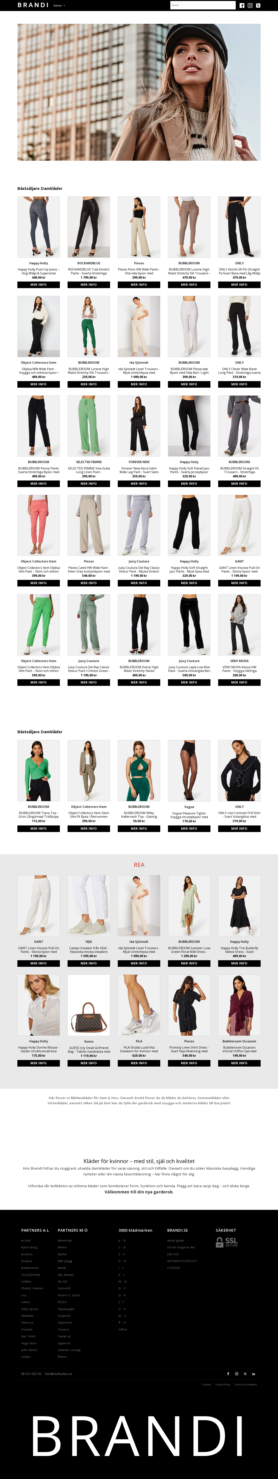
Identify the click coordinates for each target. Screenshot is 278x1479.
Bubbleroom (30, 1267)
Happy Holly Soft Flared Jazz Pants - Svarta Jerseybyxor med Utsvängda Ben (189, 470)
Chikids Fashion (32, 1288)
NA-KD (62, 1281)
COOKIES (173, 1267)
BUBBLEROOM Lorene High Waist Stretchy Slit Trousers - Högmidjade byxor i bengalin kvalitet (89, 371)
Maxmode (65, 1240)
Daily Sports (30, 1308)
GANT (239, 561)
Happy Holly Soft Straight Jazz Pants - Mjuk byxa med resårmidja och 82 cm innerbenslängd (189, 569)
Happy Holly (38, 263)
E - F (122, 1254)
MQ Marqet (66, 1274)
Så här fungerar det (181, 1247)
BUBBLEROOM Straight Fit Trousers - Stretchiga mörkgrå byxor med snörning (239, 470)
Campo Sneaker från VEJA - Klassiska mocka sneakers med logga (88, 950)
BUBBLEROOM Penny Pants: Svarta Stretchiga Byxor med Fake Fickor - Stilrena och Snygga (38, 470)
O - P (122, 1288)
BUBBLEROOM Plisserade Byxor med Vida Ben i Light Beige (189, 371)
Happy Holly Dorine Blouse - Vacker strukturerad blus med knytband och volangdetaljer (38, 1049)
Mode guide (175, 1240)
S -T (121, 1302)
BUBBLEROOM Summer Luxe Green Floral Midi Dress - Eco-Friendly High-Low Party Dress (189, 950)
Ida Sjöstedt (139, 362)
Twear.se (64, 1336)
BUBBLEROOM (189, 263)
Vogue (189, 807)
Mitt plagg (65, 1261)
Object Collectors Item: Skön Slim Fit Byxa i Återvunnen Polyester (89, 814)
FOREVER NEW (139, 462)
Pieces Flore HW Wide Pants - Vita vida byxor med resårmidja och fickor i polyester (139, 271)
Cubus (25, 1302)
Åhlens (62, 1356)
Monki (62, 1267)
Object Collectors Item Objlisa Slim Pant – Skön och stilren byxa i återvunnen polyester (38, 569)
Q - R (122, 1295)
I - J (121, 1267)
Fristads (27, 1329)
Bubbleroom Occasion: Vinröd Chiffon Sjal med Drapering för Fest (239, 1049)
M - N (123, 1281)
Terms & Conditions (246, 1384)
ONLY (239, 263)
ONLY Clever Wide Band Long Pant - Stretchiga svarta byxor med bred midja (239, 371)
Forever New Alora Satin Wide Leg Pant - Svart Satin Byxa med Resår (139, 470)
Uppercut (64, 1343)
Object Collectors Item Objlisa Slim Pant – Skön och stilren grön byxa (38, 669)
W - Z (122, 1315)
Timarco (64, 1329)
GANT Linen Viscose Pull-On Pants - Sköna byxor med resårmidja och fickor (239, 569)
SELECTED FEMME (89, 462)
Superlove (65, 1322)
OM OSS (173, 1254)
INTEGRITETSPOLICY (182, 1261)
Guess (88, 1041)
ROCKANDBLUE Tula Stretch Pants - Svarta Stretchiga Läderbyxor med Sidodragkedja (88, 271)
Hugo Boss (29, 1343)
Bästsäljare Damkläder (40, 189)
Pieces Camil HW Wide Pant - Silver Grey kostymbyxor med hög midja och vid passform (89, 569)
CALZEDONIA (30, 1274)
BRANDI (139, 1434)
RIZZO (62, 1302)
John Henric (29, 1349)
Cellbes (26, 1281)
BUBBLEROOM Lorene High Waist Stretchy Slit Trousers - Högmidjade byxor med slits (189, 271)
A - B (122, 1240)
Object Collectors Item (38, 362)
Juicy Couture (139, 561)
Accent (26, 1240)
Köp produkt (38, 285)
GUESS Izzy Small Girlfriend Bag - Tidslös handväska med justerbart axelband (89, 1049)
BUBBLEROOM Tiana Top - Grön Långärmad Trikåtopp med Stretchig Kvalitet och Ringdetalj (39, 814)
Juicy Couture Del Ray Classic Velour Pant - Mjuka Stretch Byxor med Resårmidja (139, 569)
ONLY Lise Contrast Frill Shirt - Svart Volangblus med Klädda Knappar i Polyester (239, 814)
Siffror (123, 1329)
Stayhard (64, 1315)
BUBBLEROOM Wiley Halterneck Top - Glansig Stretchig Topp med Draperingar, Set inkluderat (139, 814)
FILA (139, 1041)
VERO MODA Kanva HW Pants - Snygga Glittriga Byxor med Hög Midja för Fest (239, 669)
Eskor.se (27, 1322)
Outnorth (64, 1288)
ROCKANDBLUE (88, 263)
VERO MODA (239, 661)
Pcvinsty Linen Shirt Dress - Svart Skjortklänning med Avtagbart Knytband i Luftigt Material (189, 1049)
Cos (24, 1295)
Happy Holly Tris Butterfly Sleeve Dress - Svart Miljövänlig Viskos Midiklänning (239, 950)
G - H (122, 1261)
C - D (122, 1247)
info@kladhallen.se (58, 1374)
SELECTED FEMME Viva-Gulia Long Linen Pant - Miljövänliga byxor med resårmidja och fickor (89, 470)
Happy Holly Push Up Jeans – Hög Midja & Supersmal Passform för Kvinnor (39, 271)
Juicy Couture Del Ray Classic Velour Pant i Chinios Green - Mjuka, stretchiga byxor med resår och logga (89, 669)
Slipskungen (66, 1308)
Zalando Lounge (69, 1349)
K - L (122, 1274)
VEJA (89, 942)
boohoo (26, 1254)
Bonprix (26, 1261)
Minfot (62, 1254)
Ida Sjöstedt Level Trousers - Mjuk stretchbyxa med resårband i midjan (139, 371)
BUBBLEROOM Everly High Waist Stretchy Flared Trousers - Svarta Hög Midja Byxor (139, 669)
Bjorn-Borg (29, 1247)
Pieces (139, 263)
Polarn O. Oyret (69, 1295)
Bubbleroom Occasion (239, 1041)
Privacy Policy (223, 1384)
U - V (122, 1308)
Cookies (206, 1384)
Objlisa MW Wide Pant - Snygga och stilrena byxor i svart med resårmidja (38, 371)
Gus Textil (28, 1336)
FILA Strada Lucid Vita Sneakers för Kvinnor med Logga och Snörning (139, 1049)
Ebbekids (27, 1315)
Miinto (62, 1247)
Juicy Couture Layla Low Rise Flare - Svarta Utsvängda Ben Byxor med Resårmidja (189, 669)
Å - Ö (122, 1322)
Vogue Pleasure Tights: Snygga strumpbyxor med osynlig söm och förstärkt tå (189, 815)
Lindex (26, 1356)
